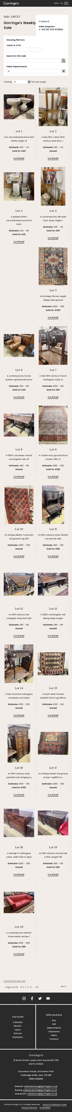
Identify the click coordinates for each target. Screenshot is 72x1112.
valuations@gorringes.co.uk (42, 1093)
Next (64, 986)
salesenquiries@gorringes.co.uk (40, 1090)
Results (18, 1026)
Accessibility (45, 1107)
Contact (54, 1039)
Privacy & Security (29, 1107)
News (54, 1035)
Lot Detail (19, 158)
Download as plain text (14, 981)
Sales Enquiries (47, 26)
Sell (54, 1024)
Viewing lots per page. (25, 82)
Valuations (54, 1031)
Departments (54, 1027)
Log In (56, 3)
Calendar (18, 1022)
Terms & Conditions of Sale (55, 1104)
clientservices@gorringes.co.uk (40, 1086)
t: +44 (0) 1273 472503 (51, 29)
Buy (54, 1020)
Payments (17, 1037)
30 (37, 987)
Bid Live (18, 1033)
